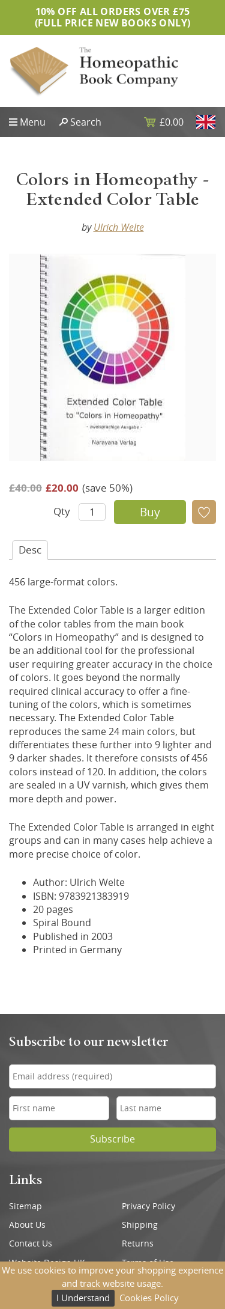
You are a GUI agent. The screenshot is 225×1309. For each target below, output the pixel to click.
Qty (61, 511)
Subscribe (112, 1139)
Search (85, 122)
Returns (138, 1243)
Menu (33, 122)
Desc (30, 550)
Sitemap (25, 1206)
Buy (150, 512)
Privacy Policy (148, 1206)
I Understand (83, 1298)
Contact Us (30, 1243)
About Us (27, 1224)
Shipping (140, 1224)
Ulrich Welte (119, 227)
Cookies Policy (149, 1298)
